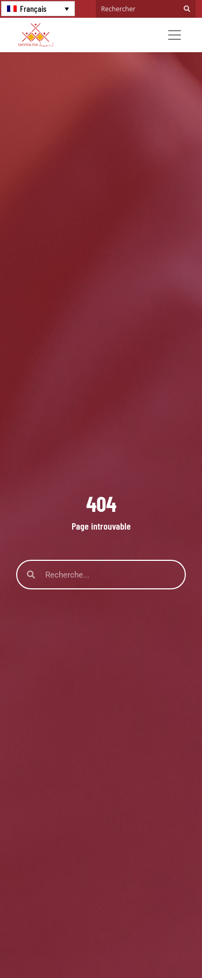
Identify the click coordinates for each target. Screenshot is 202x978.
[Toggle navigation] (174, 35)
